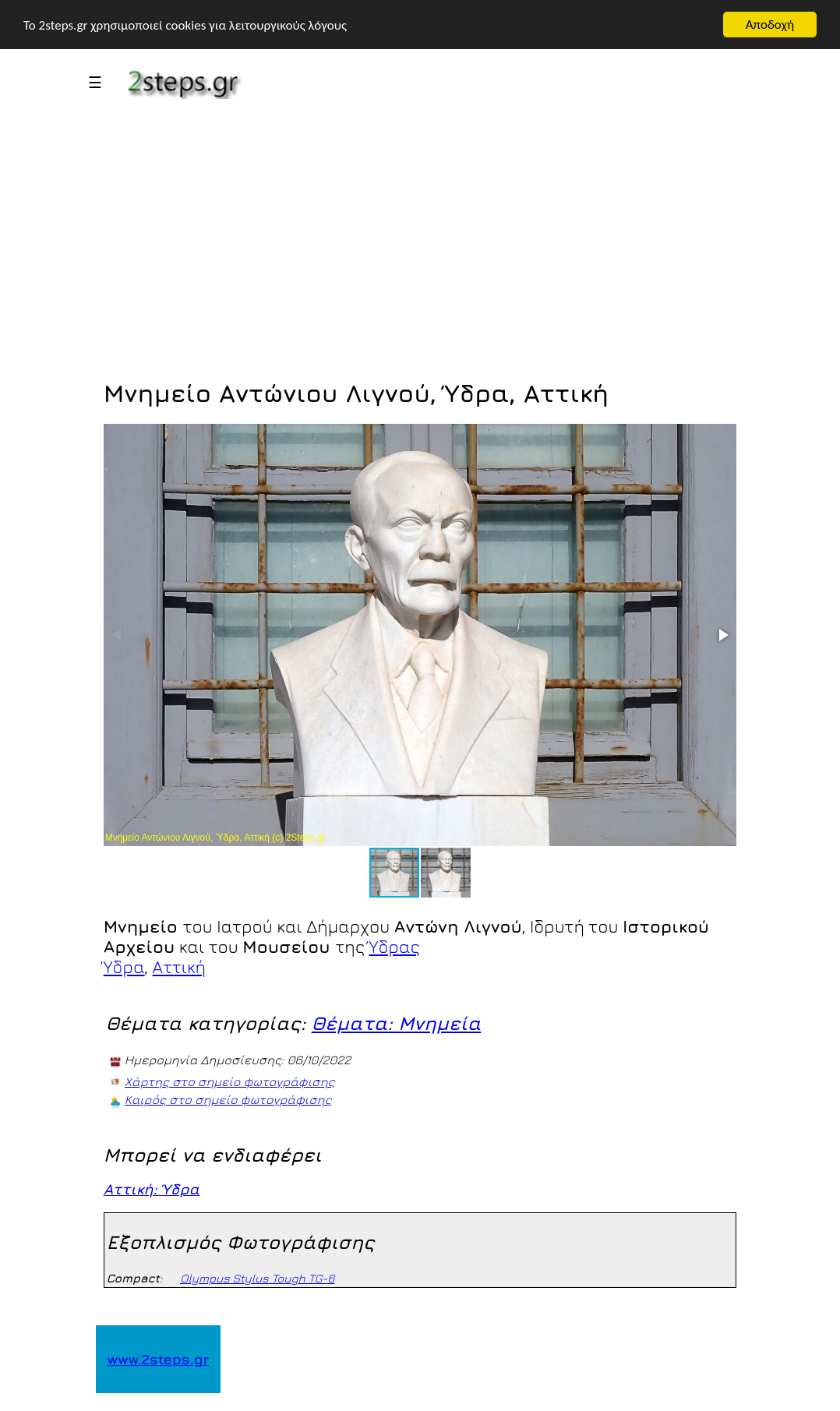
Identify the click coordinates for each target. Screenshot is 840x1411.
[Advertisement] (420, 252)
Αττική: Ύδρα (151, 1189)
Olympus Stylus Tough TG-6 (257, 1278)
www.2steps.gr (158, 1359)
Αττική (179, 967)
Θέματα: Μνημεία (397, 1023)
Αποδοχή (770, 24)
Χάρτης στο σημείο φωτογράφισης (230, 1081)
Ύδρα (124, 967)
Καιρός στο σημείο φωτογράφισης (228, 1099)
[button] (722, 635)
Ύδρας (394, 947)
